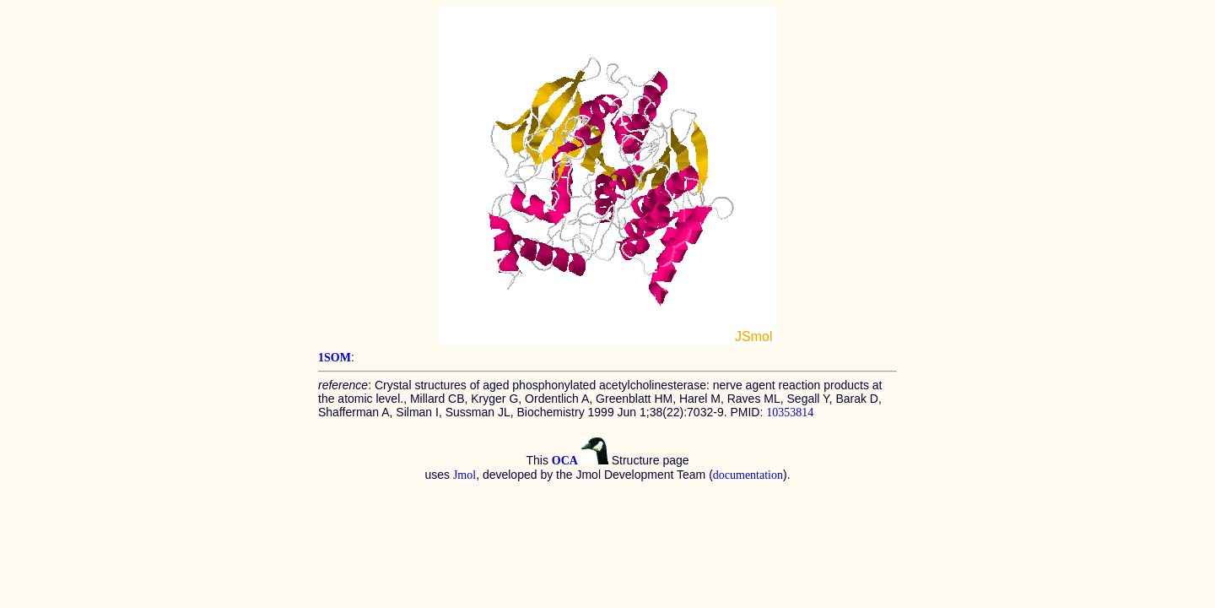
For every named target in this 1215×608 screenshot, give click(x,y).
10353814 (789, 412)
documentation (748, 475)
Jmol (464, 475)
